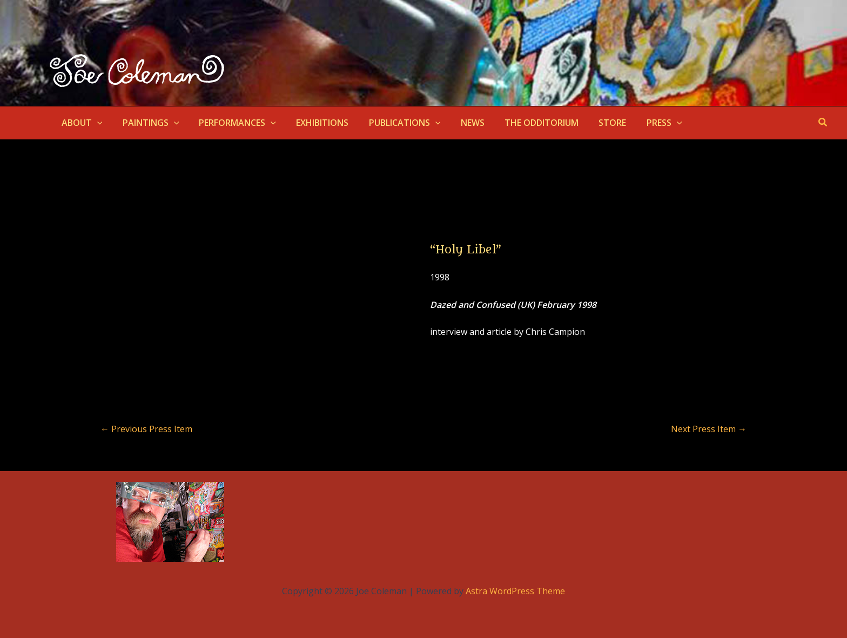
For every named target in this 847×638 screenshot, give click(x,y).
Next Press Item (709, 429)
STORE (590, 123)
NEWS (456, 123)
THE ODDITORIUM (523, 123)
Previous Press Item (146, 429)
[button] (95, 122)
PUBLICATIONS (392, 122)
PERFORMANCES (230, 122)
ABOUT (80, 122)
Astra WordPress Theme (515, 591)
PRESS (639, 122)
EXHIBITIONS (312, 123)
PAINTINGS (146, 122)
